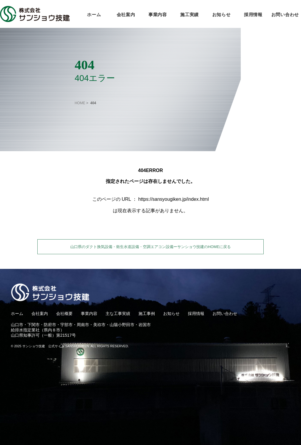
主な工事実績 (118, 313)
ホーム (94, 14)
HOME (80, 103)
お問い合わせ (285, 14)
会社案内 (126, 14)
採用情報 (253, 14)
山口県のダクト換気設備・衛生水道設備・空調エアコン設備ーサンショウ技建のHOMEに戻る (150, 247)
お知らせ (221, 14)
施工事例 (146, 313)
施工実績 (189, 14)
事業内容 (157, 14)
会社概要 (64, 313)
